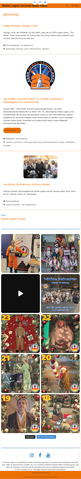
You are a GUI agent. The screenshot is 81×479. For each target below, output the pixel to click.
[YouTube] (45, 2)
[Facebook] (40, 2)
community (17, 142)
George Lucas (22, 49)
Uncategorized (27, 45)
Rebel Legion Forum (13, 218)
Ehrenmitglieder (12, 45)
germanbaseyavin (50, 142)
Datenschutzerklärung (37, 473)
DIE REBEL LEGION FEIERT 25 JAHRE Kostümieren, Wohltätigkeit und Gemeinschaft (33, 100)
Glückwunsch (35, 49)
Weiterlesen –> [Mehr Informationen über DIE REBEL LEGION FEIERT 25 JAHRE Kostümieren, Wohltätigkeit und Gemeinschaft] (12, 130)
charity (9, 142)
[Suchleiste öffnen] (67, 5)
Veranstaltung (21, 139)
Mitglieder (10, 139)
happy (61, 142)
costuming (27, 142)
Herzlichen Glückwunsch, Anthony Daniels (26, 184)
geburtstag (10, 49)
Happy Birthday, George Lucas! (20, 25)
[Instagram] (35, 2)
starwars (45, 49)
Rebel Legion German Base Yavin (24, 5)
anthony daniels (12, 205)
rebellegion (70, 142)
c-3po (23, 205)
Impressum (46, 473)
